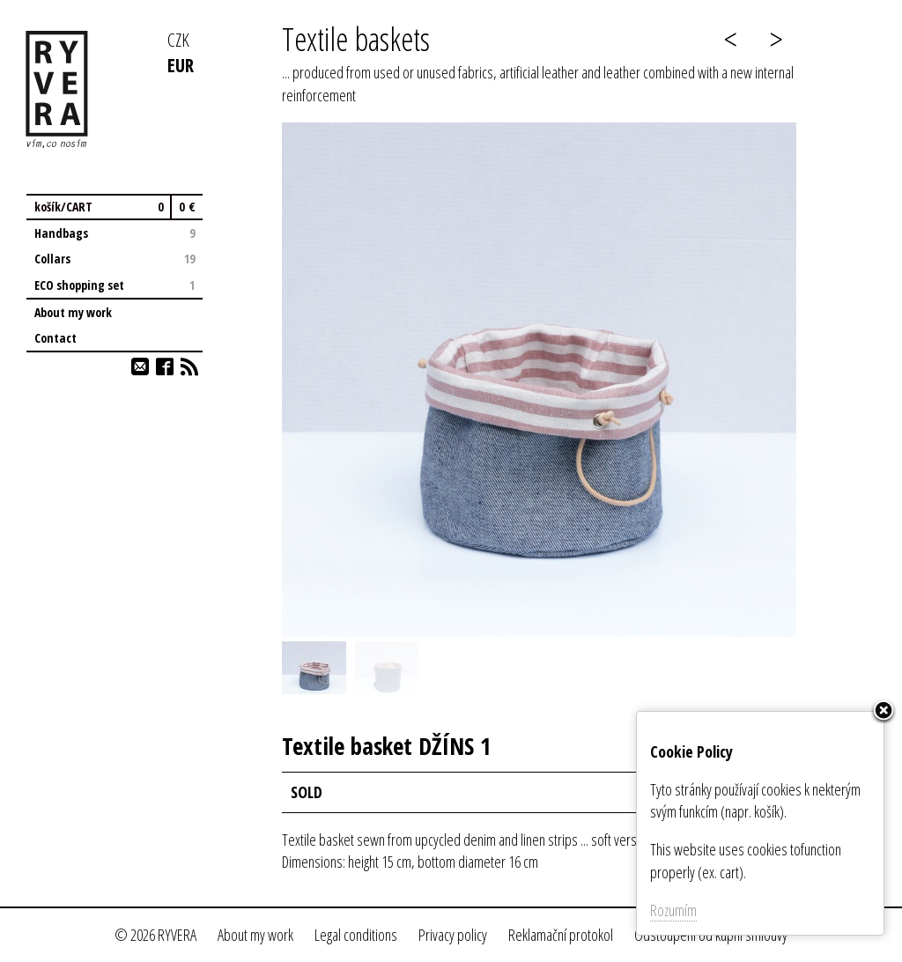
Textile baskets (356, 39)
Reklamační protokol (560, 934)
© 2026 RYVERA (155, 934)
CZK (178, 39)
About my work (73, 312)
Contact (55, 337)
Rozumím (673, 910)
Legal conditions (355, 934)
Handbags (114, 233)
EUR (180, 65)
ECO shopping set (114, 285)
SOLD (306, 792)
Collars (114, 259)
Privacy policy (452, 934)
